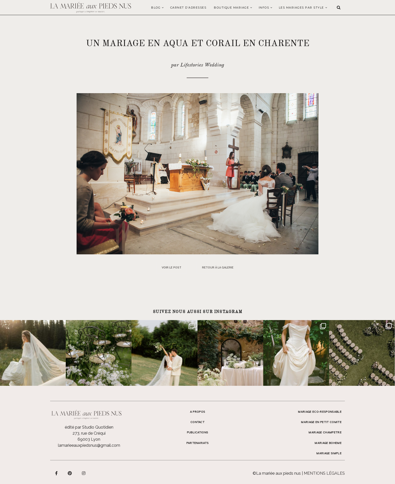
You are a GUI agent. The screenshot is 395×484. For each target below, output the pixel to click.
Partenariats (197, 443)
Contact (197, 422)
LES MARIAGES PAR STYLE (301, 7)
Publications (197, 432)
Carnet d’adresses (188, 7)
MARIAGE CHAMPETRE (325, 432)
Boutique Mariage (231, 7)
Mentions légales (324, 473)
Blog (155, 7)
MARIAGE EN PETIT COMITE (321, 422)
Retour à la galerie (218, 267)
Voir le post (171, 267)
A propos (197, 412)
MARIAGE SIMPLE (329, 453)
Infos (264, 7)
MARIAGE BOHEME (328, 443)
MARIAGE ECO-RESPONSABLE (320, 412)
